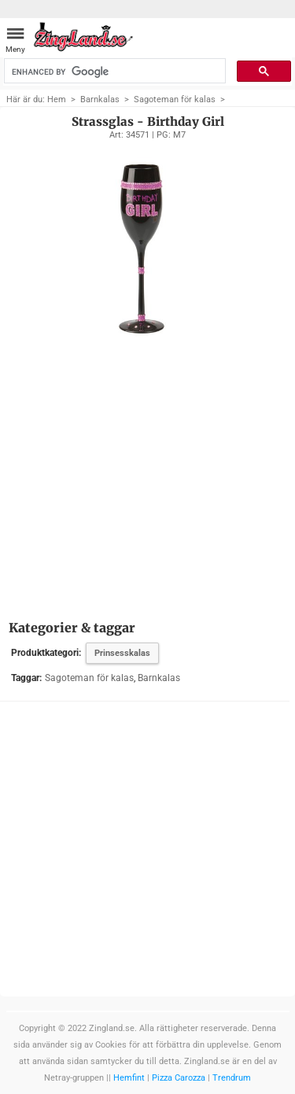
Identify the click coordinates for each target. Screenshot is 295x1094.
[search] (114, 71)
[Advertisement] (147, 471)
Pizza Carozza (178, 1078)
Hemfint (129, 1078)
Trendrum (231, 1078)
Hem (56, 99)
